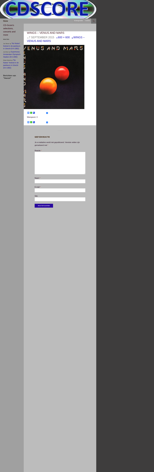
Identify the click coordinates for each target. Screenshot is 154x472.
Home (5, 21)
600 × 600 (64, 37)
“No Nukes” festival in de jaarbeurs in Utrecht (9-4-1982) (11, 46)
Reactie (38, 150)
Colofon (87, 20)
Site (36, 196)
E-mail (38, 187)
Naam (37, 178)
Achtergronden (78, 20)
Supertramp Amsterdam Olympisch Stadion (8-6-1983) (11, 54)
